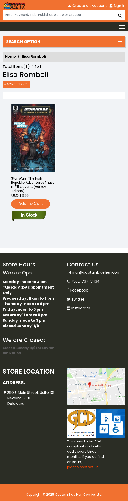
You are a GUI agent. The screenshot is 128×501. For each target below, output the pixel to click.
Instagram (80, 308)
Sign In (117, 5)
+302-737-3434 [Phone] (85, 281)
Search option (23, 41)
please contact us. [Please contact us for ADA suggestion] (83, 466)
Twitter (77, 299)
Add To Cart (30, 203)
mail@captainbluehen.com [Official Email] (96, 272)
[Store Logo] (14, 6)
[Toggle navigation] (122, 27)
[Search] (64, 15)
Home (10, 56)
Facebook (79, 290)
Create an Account (87, 5)
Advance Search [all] (16, 84)
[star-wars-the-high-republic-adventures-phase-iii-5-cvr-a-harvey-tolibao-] (33, 138)
